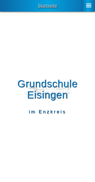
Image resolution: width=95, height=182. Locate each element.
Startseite (47, 5)
